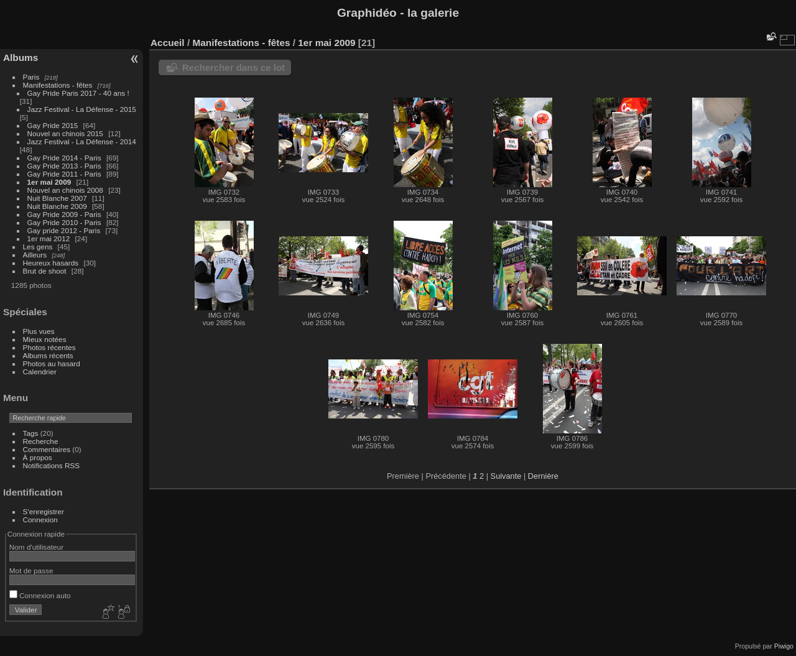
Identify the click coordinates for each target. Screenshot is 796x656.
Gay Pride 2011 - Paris (64, 174)
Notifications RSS (51, 465)
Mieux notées (45, 339)
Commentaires (47, 449)
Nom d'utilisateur (36, 547)
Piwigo (784, 646)
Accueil (167, 42)
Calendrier (40, 371)
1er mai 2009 (49, 182)
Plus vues (39, 331)
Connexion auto (40, 595)
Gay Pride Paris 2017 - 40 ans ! (78, 93)
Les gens (38, 247)
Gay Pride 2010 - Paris (64, 222)
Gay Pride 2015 (52, 125)
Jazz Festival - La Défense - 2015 (81, 109)
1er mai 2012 (48, 238)
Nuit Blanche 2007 (57, 198)
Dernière (543, 476)
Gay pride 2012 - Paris (64, 230)
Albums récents (48, 355)
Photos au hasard (51, 363)
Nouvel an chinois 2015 (65, 133)
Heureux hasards (51, 263)
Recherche (40, 441)
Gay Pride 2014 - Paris (64, 158)
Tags (31, 433)
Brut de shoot (45, 271)
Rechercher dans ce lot (233, 67)
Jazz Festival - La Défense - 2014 (81, 141)
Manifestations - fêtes (58, 85)
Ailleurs (35, 255)
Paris (31, 77)
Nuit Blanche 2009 (57, 206)
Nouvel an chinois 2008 (65, 190)
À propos (37, 457)
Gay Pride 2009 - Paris (64, 214)
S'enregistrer (43, 511)
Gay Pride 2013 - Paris (64, 166)
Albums (20, 57)
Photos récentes (49, 347)
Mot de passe (31, 570)
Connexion (40, 519)
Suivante (506, 476)
